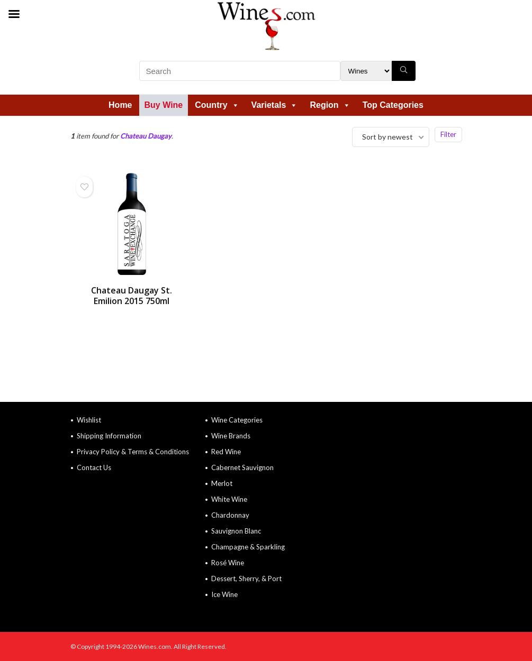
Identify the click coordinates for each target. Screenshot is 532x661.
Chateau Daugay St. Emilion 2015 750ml (131, 295)
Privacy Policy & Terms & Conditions (133, 451)
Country (217, 104)
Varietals (274, 104)
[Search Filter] (366, 71)
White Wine (229, 499)
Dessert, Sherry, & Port (246, 578)
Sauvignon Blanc (236, 531)
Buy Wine (164, 104)
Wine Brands (230, 436)
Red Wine (226, 451)
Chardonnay (230, 515)
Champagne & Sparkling (248, 547)
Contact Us (94, 467)
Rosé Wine (227, 562)
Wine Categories (237, 420)
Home (120, 104)
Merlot (221, 483)
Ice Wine (224, 594)
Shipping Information (109, 436)
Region (330, 104)
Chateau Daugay (146, 136)
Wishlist (89, 420)
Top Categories (393, 104)
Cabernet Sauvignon (242, 467)
